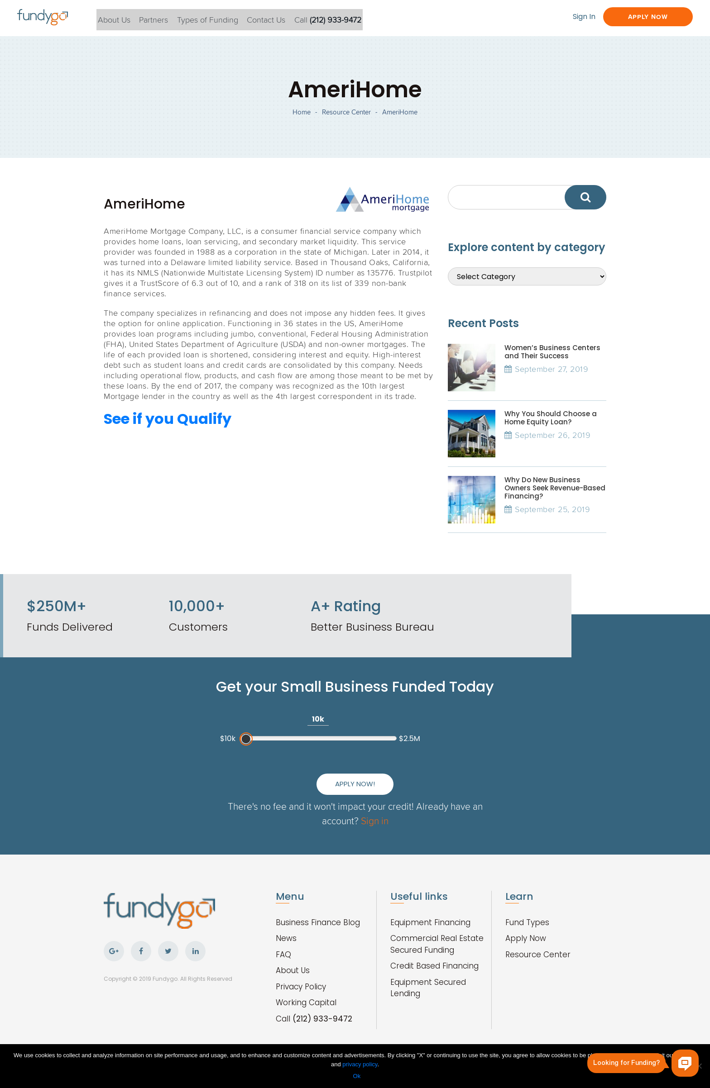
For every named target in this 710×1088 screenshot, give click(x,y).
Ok (357, 1076)
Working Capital (306, 993)
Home (302, 118)
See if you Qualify (167, 429)
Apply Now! (441, 767)
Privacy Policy (301, 977)
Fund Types (527, 912)
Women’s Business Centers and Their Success (552, 362)
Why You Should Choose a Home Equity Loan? (550, 428)
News (286, 928)
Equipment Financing (430, 912)
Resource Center (346, 118)
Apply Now (639, 17)
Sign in (392, 810)
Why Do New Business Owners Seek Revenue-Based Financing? (554, 499)
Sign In (568, 17)
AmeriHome (399, 118)
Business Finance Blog (318, 912)
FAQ (283, 945)
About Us (123, 17)
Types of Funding (222, 17)
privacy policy (359, 1064)
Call (347, 17)
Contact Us (283, 17)
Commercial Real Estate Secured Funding (437, 934)
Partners (165, 17)
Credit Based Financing (434, 956)
